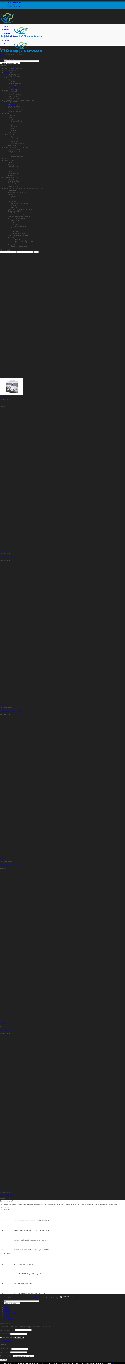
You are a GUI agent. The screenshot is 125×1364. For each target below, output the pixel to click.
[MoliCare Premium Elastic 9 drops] (11, 548)
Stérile (13, 85)
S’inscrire (3, 1359)
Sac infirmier (11, 153)
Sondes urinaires (13, 186)
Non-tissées (15, 207)
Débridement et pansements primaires (20, 209)
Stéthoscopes (11, 145)
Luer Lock (14, 130)
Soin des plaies (9, 200)
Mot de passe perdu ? (7, 1341)
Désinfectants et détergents (13, 68)
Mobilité (10, 194)
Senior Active (11, 175)
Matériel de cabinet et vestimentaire (16, 147)
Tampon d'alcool (12, 132)
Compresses (11, 201)
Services (7, 33)
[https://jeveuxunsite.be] (66, 1298)
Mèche (13, 205)
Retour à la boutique (14, 87)
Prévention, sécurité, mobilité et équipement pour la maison (24, 188)
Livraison (7, 40)
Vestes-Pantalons (17, 156)
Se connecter (20, 1337)
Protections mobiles (14, 111)
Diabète (10, 162)
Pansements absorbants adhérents (19, 216)
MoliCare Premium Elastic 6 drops (11, 1030)
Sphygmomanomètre (18, 143)
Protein (9, 171)
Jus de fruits (11, 168)
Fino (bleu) (14, 83)
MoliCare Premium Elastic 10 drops (11, 403)
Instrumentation (9, 134)
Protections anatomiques (15, 110)
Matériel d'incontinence (15, 108)
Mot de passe (5, 1334)
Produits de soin (12, 96)
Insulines (14, 126)
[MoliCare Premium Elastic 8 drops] (11, 702)
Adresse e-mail (5, 1348)
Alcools (9, 72)
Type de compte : (6, 1356)
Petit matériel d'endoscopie (16, 218)
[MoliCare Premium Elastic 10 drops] (11, 394)
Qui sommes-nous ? (10, 37)
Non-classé (7, 158)
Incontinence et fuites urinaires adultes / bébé (19, 100)
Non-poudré (15, 89)
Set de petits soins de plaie (24, 241)
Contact (6, 44)
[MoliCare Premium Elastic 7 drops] (11, 856)
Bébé (9, 104)
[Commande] (10, 63)
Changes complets (13, 106)
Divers (9, 136)
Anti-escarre (11, 190)
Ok (113, 1363)
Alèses (9, 102)
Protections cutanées (14, 98)
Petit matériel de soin (11, 177)
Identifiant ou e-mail (7, 1330)
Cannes (13, 196)
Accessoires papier (13, 149)
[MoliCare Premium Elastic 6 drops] (11, 1021)
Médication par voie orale (15, 183)
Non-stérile (15, 220)
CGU (35, 1298)
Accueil (6, 26)
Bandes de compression (19, 246)
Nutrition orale (9, 160)
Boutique (7, 29)
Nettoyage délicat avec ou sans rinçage (20, 93)
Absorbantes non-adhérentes (21, 203)
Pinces (17, 224)
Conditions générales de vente (23, 1298)
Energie (10, 164)
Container (10, 123)
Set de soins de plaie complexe (25, 243)
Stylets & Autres (20, 226)
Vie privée (41, 1298)
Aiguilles (10, 117)
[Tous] (21, 61)
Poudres (10, 170)
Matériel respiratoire (14, 181)
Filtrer (36, 252)
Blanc (13, 81)
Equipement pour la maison (16, 192)
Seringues (10, 125)
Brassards (14, 141)
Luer (12, 128)
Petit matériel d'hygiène (15, 95)
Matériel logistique (13, 151)
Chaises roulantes (17, 198)
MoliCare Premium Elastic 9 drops (11, 557)
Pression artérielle (13, 140)
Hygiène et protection (11, 91)
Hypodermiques (16, 121)
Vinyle (9, 87)
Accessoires (11, 115)
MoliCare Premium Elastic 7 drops (11, 865)
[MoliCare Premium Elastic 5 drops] (11, 1187)
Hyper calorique (12, 166)
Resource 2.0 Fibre (13, 173)
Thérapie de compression (15, 245)
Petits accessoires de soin (15, 185)
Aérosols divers (12, 70)
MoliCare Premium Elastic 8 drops (11, 711)
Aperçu (2, 396)
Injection (6, 113)
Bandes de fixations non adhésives (22, 213)
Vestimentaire (12, 155)
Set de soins (11, 237)
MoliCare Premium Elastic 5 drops (11, 1195)
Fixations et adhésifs (14, 211)
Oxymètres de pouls (14, 138)
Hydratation (11, 179)
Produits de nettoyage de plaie (17, 235)
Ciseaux (17, 222)
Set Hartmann (16, 239)
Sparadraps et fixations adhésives (22, 215)
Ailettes (13, 119)
